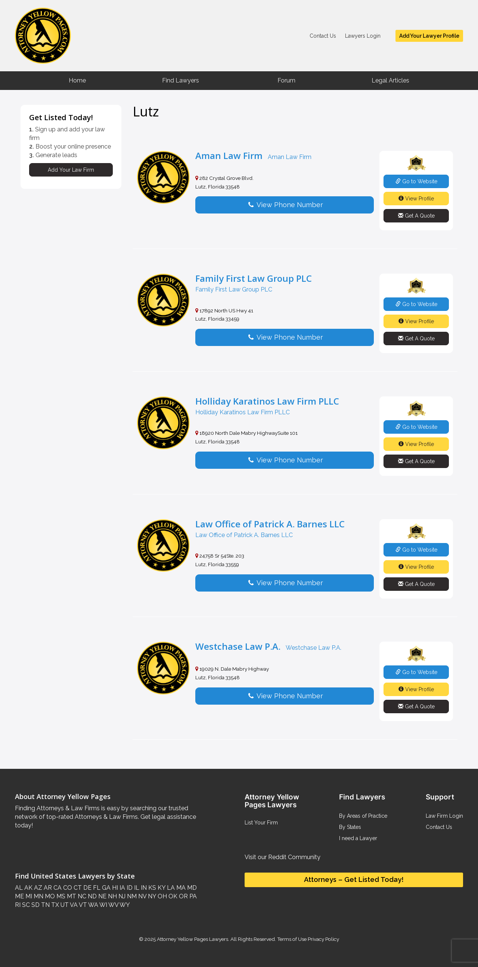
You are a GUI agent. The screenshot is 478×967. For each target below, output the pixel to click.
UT (64, 904)
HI (114, 887)
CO (67, 887)
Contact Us (323, 36)
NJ (121, 896)
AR (47, 887)
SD (35, 904)
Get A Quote (416, 216)
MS (60, 896)
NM (131, 896)
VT (82, 904)
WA (92, 904)
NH (111, 896)
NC (81, 896)
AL (19, 887)
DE (86, 887)
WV (112, 904)
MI (28, 896)
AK (27, 887)
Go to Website (416, 181)
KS (151, 887)
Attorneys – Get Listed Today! (354, 879)
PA (192, 896)
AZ (37, 887)
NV (141, 896)
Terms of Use (292, 939)
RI (18, 904)
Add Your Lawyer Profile (429, 36)
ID (129, 887)
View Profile (416, 199)
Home (77, 80)
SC (25, 904)
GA (105, 887)
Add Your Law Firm (71, 170)
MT (70, 896)
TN (45, 904)
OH (161, 896)
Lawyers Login (363, 36)
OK (172, 896)
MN (37, 896)
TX (54, 904)
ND (91, 896)
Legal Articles (390, 80)
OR (182, 896)
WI (102, 904)
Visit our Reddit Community (282, 857)
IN (143, 887)
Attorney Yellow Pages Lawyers (192, 939)
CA (57, 887)
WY (124, 904)
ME (19, 896)
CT (77, 887)
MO (49, 896)
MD (191, 887)
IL (136, 887)
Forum (286, 80)
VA (73, 904)
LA (170, 887)
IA (121, 887)
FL (95, 887)
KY (160, 887)
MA (180, 887)
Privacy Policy (323, 939)
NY (151, 896)
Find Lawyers (180, 80)
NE (101, 896)
